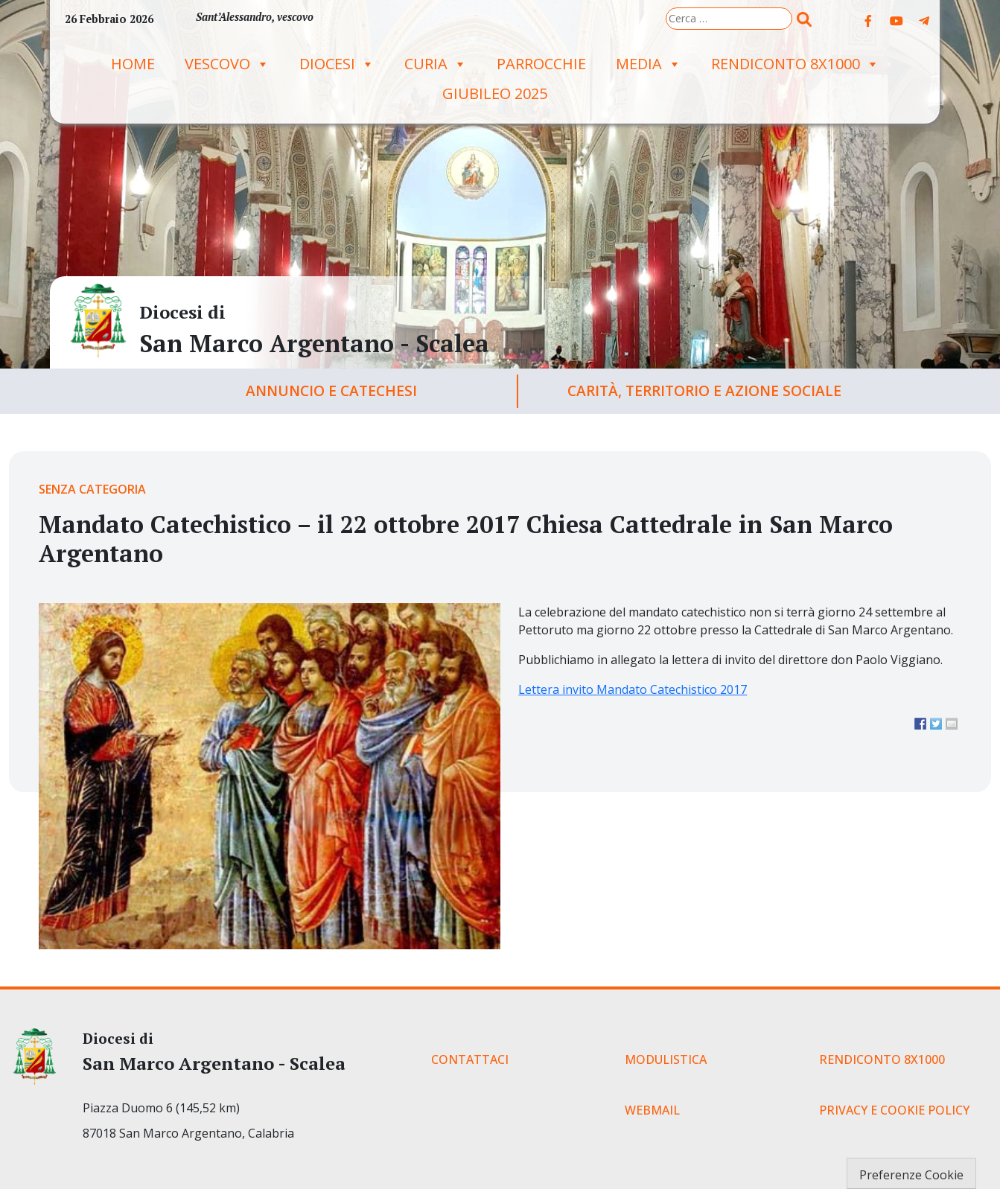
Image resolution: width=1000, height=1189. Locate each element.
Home (133, 64)
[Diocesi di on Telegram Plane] (924, 21)
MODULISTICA (666, 1059)
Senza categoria (92, 489)
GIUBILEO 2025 (494, 93)
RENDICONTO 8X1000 (795, 64)
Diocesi (337, 64)
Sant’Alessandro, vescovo (254, 17)
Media (648, 64)
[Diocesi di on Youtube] (896, 21)
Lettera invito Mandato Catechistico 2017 (632, 689)
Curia (435, 64)
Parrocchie (541, 64)
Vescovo (227, 64)
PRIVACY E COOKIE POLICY (894, 1110)
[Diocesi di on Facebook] (868, 21)
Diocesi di (182, 312)
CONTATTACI (470, 1059)
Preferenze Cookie (911, 1175)
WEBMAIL (652, 1110)
